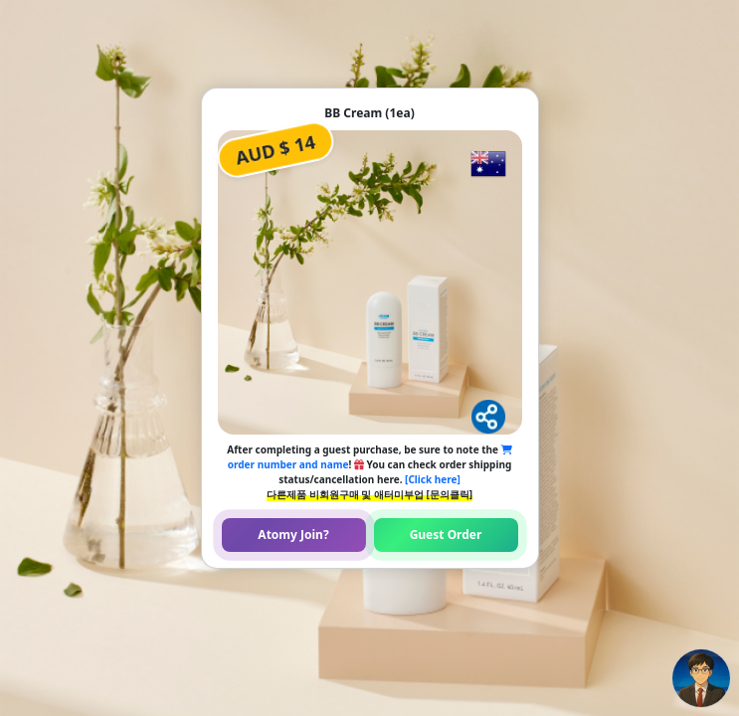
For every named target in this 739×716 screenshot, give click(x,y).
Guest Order (446, 534)
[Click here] (433, 479)
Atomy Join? (293, 534)
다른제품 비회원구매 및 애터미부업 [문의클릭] (369, 494)
